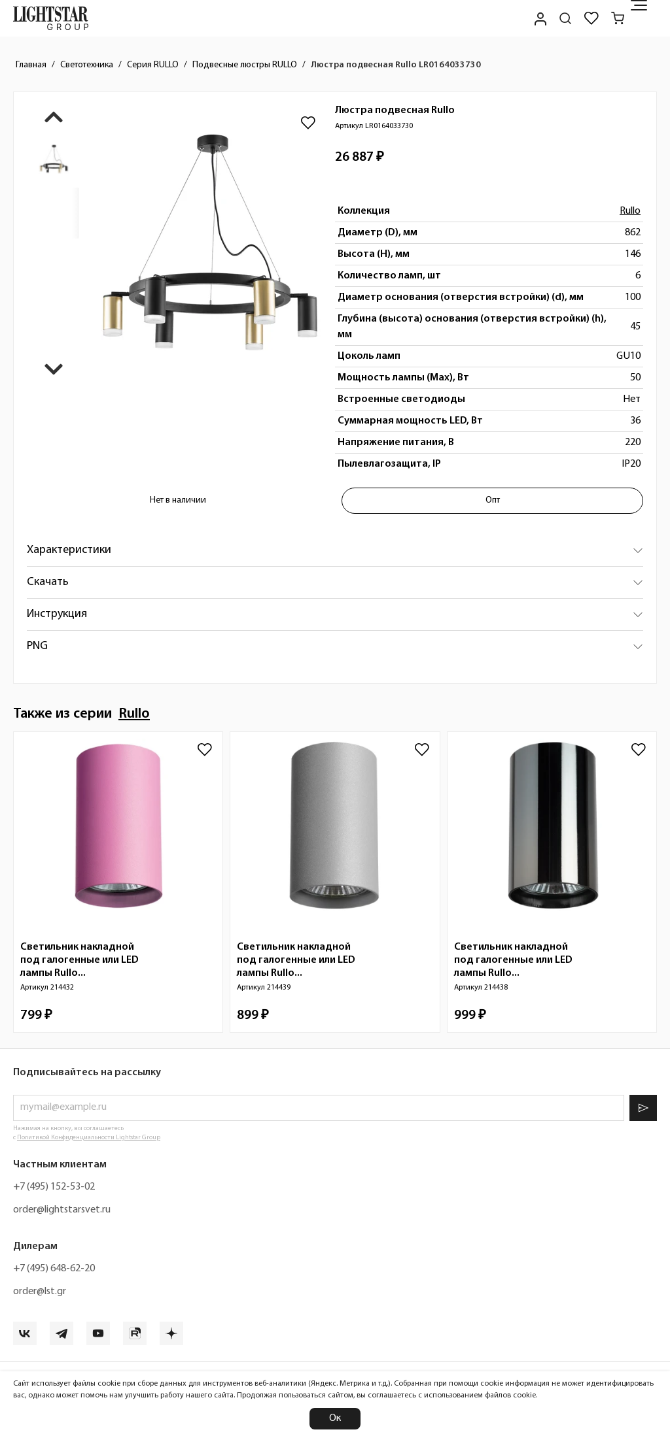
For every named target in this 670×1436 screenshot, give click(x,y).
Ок (335, 1418)
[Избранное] (591, 18)
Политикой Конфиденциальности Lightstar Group (88, 1137)
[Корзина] (618, 18)
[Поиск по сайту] (565, 18)
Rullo (630, 211)
